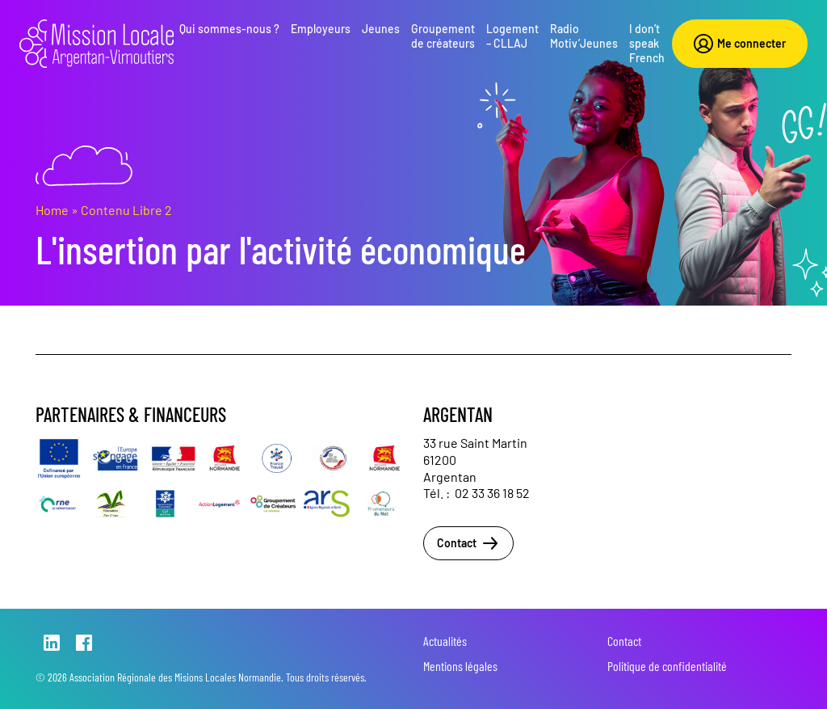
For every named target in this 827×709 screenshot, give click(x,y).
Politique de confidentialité (667, 665)
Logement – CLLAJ (512, 36)
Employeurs (321, 29)
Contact (468, 543)
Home (52, 209)
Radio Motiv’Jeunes (584, 36)
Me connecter (740, 43)
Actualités (445, 640)
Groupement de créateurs (443, 36)
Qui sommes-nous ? (229, 29)
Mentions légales (460, 665)
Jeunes (381, 29)
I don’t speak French (647, 43)
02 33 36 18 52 (492, 492)
